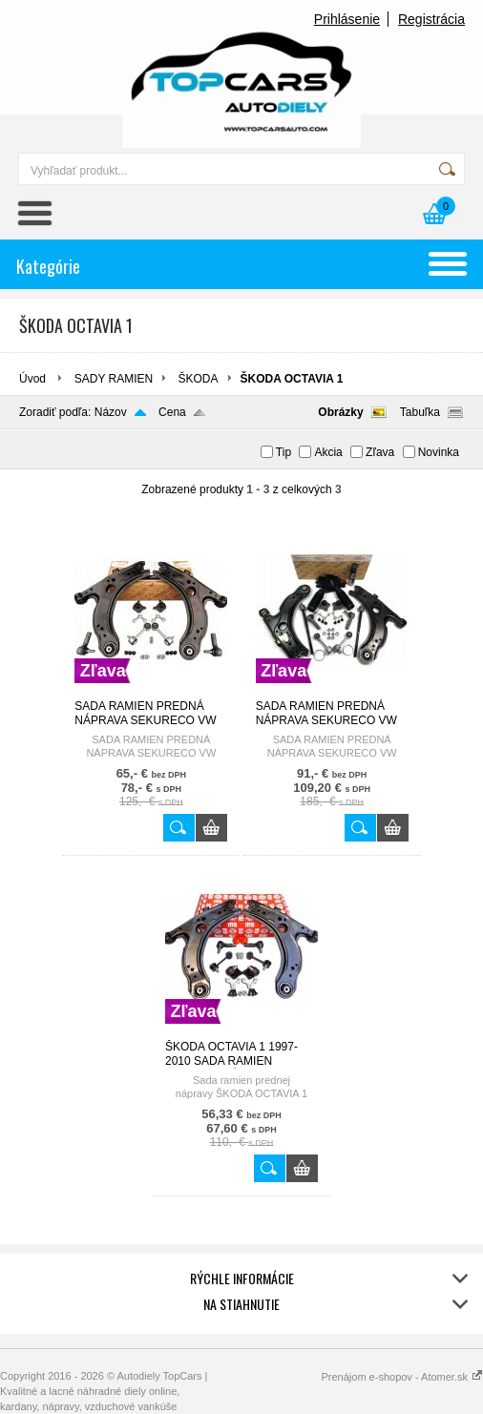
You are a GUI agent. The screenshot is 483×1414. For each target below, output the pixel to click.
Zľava (380, 452)
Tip (283, 452)
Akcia (328, 452)
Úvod (32, 378)
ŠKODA (198, 378)
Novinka (438, 452)
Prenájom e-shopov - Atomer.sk (402, 1377)
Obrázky (340, 412)
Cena (172, 412)
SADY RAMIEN (113, 378)
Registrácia (431, 19)
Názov (110, 412)
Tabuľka (420, 412)
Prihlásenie (347, 19)
